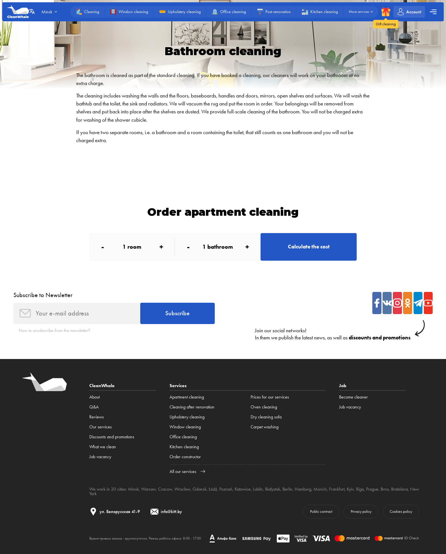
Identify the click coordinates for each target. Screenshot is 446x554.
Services (178, 385)
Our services (100, 426)
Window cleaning (185, 426)
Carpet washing (264, 426)
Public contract (321, 511)
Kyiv (350, 489)
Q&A (94, 407)
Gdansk (200, 489)
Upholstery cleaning (187, 417)
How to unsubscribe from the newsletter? (54, 330)
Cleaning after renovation (192, 407)
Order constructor (185, 456)
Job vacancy (100, 456)
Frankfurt (336, 489)
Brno (385, 489)
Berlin (287, 489)
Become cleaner (353, 397)
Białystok (272, 489)
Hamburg (303, 489)
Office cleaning (183, 436)
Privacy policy (361, 511)
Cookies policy (401, 511)
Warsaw (148, 489)
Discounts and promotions (111, 436)
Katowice (243, 489)
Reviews (96, 417)
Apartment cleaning (187, 397)
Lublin (258, 489)
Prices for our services (270, 397)
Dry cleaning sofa (266, 417)
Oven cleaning (264, 407)
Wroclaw (182, 489)
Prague (372, 489)
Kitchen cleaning (184, 446)
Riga (360, 489)
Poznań (225, 489)
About (94, 397)
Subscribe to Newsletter (43, 294)
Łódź (213, 489)
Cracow (165, 489)
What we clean (102, 446)
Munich (320, 489)
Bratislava (399, 489)
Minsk (133, 489)
